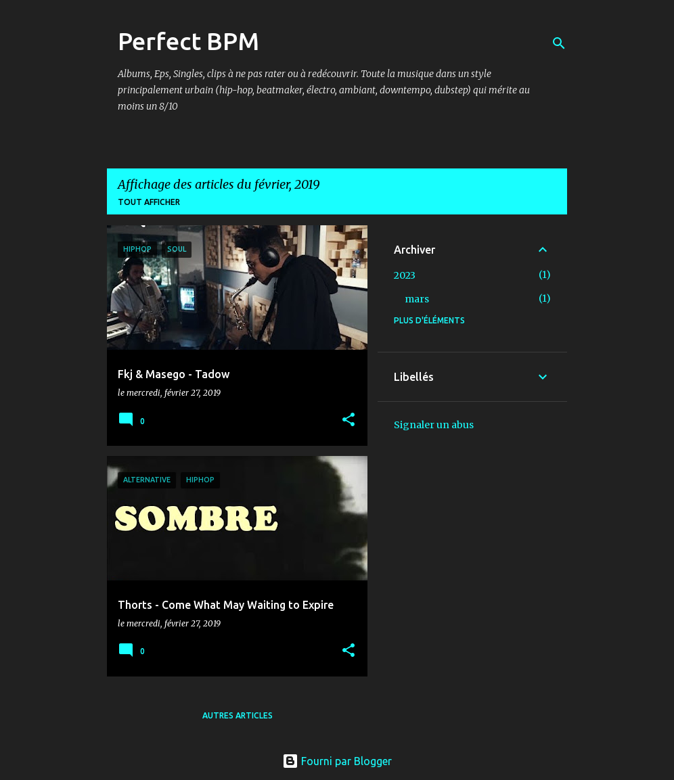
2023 (404, 275)
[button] (348, 420)
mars (417, 299)
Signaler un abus (434, 425)
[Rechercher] (559, 43)
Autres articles (237, 715)
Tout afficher (149, 202)
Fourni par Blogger (337, 761)
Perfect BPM (188, 41)
